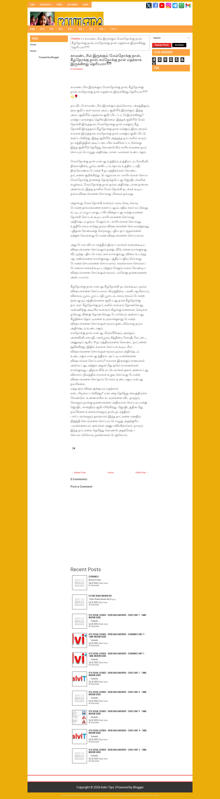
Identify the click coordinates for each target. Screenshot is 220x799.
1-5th (115, 28)
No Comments (94, 585)
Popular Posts (162, 45)
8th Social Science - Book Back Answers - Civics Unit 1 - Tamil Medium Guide (117, 616)
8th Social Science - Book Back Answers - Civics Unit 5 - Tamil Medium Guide (118, 712)
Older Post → (141, 472)
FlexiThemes (76, 795)
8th (83, 28)
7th (93, 28)
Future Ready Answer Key (100, 595)
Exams (87, 4)
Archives (179, 45)
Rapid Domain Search (149, 795)
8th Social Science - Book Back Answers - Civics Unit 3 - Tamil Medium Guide (118, 750)
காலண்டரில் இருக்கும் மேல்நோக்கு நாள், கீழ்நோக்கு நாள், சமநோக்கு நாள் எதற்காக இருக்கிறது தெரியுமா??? (106, 59)
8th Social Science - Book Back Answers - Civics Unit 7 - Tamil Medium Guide (118, 674)
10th (60, 29)
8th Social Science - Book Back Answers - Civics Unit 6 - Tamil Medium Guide (118, 693)
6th (104, 28)
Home (32, 4)
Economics (94, 576)
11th (51, 29)
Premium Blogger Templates (124, 795)
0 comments (76, 69)
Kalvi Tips (107, 787)
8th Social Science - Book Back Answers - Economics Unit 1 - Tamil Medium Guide (117, 654)
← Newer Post (79, 472)
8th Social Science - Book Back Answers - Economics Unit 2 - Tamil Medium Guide (117, 635)
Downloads (47, 4)
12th (42, 29)
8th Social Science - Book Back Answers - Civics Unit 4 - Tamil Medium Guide (118, 731)
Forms (59, 4)
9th (72, 28)
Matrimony (73, 4)
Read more (103, 583)
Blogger (55, 57)
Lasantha (105, 795)
